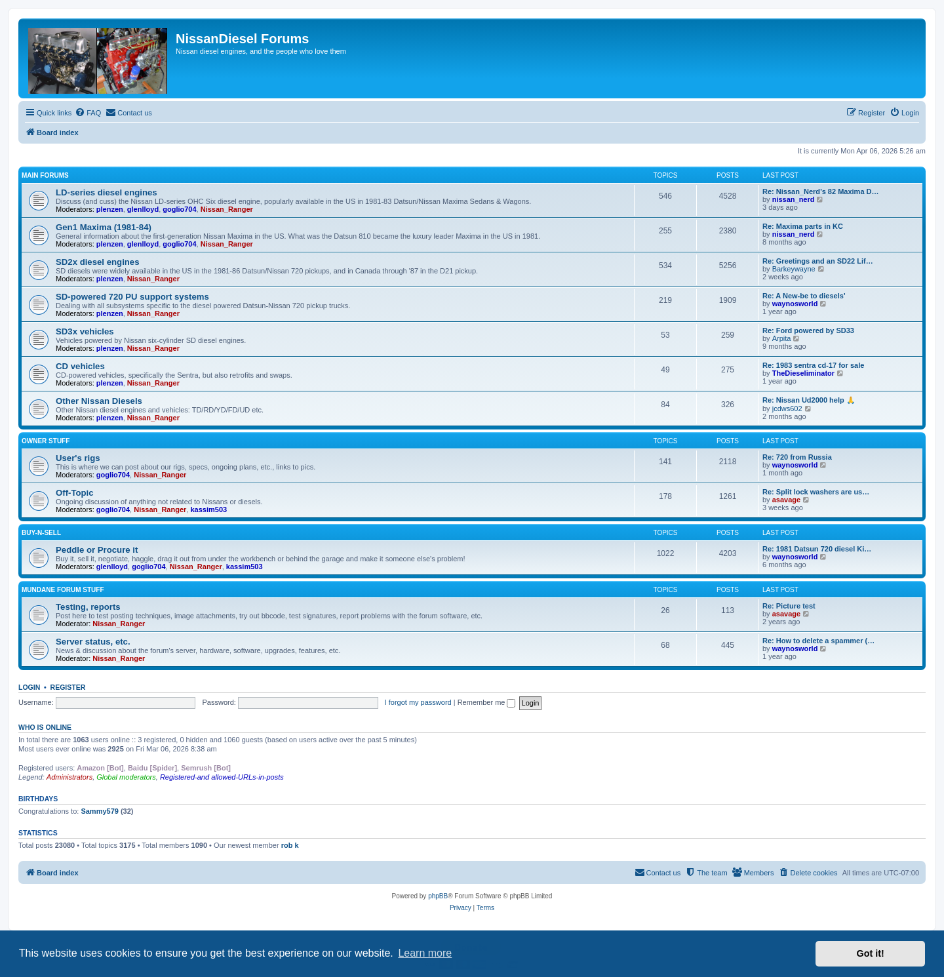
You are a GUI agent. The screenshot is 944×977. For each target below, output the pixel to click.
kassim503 (208, 509)
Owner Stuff (45, 441)
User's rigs (78, 458)
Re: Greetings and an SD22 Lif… (817, 261)
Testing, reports (88, 607)
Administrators (69, 777)
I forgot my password (418, 702)
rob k (290, 845)
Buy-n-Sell (41, 532)
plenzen (109, 209)
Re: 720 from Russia (797, 457)
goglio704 (179, 209)
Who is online (44, 727)
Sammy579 (100, 811)
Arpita (781, 338)
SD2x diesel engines (98, 262)
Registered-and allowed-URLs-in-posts (222, 777)
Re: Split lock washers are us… (815, 492)
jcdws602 (787, 408)
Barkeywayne (794, 269)
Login (29, 687)
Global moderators (126, 777)
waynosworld (795, 304)
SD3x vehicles (85, 331)
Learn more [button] (425, 953)
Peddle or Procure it (97, 550)
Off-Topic (75, 493)
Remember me (487, 702)
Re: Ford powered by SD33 (808, 330)
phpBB (438, 896)
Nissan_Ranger (227, 209)
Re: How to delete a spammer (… (818, 641)
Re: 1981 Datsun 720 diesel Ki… (816, 549)
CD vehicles (80, 366)
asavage (786, 500)
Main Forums (45, 175)
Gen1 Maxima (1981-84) (103, 227)
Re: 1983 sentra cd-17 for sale (813, 365)
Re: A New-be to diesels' (804, 296)
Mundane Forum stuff (63, 589)
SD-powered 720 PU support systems (132, 297)
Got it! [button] (870, 953)
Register (68, 687)
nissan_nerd (793, 199)
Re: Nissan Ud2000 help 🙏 (809, 400)
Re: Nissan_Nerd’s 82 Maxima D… (820, 191)
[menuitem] (88, 113)
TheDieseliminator (803, 373)
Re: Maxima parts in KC (802, 226)
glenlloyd (143, 209)
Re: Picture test (789, 606)
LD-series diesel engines (106, 192)
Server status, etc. (93, 642)
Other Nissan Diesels (99, 401)
